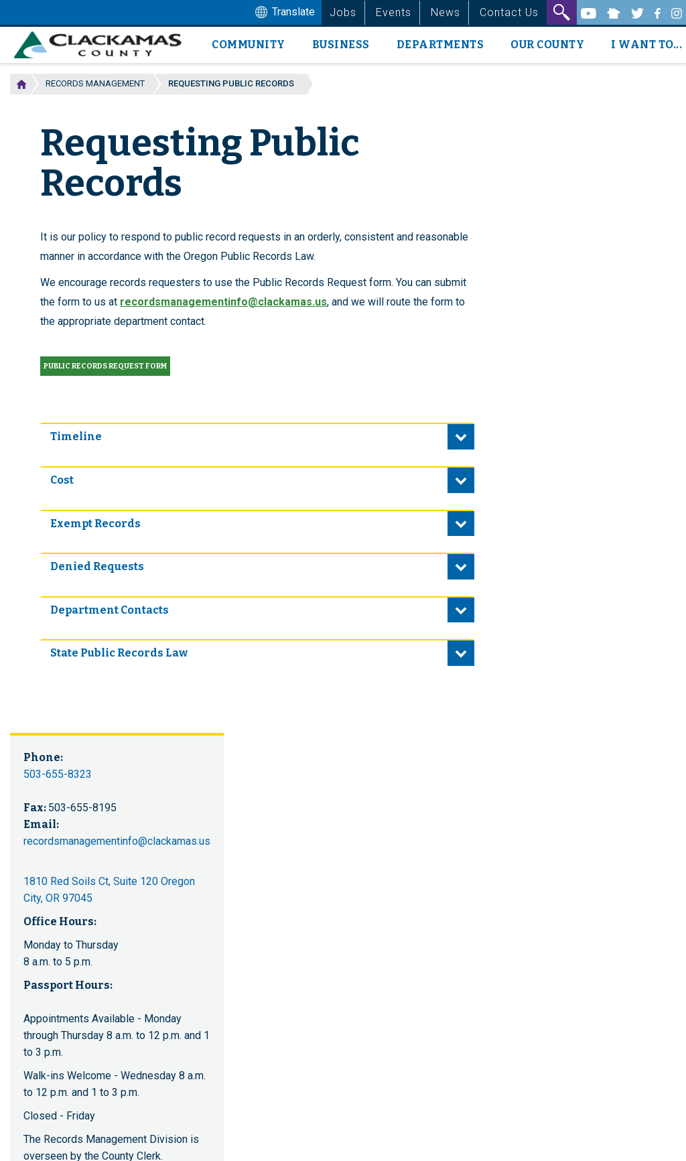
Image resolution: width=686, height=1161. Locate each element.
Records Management (95, 83)
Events (393, 12)
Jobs (343, 12)
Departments (440, 44)
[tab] (257, 436)
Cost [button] (62, 480)
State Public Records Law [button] (119, 652)
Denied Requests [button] (97, 566)
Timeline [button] (76, 436)
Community (248, 44)
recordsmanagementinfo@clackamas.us (223, 301)
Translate (283, 12)
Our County (547, 44)
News (445, 12)
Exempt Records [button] (95, 523)
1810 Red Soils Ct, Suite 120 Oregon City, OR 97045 (109, 889)
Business (341, 44)
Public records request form (105, 366)
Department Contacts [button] (109, 610)
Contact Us (509, 12)
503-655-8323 (57, 774)
